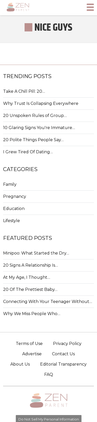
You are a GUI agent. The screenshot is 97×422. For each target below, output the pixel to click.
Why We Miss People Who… (31, 313)
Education (14, 208)
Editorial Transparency (63, 364)
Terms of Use (29, 343)
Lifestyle (11, 220)
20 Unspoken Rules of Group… (35, 115)
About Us (20, 364)
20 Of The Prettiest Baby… (30, 289)
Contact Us (63, 353)
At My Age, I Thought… (26, 277)
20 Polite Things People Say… (33, 139)
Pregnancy (14, 196)
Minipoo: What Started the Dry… (36, 253)
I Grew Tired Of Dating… (28, 151)
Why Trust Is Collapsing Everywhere (40, 103)
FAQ (48, 374)
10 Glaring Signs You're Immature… (39, 127)
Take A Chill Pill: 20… (24, 91)
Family (10, 184)
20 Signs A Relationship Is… (30, 265)
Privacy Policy (67, 343)
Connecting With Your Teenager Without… (47, 301)
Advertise (32, 353)
